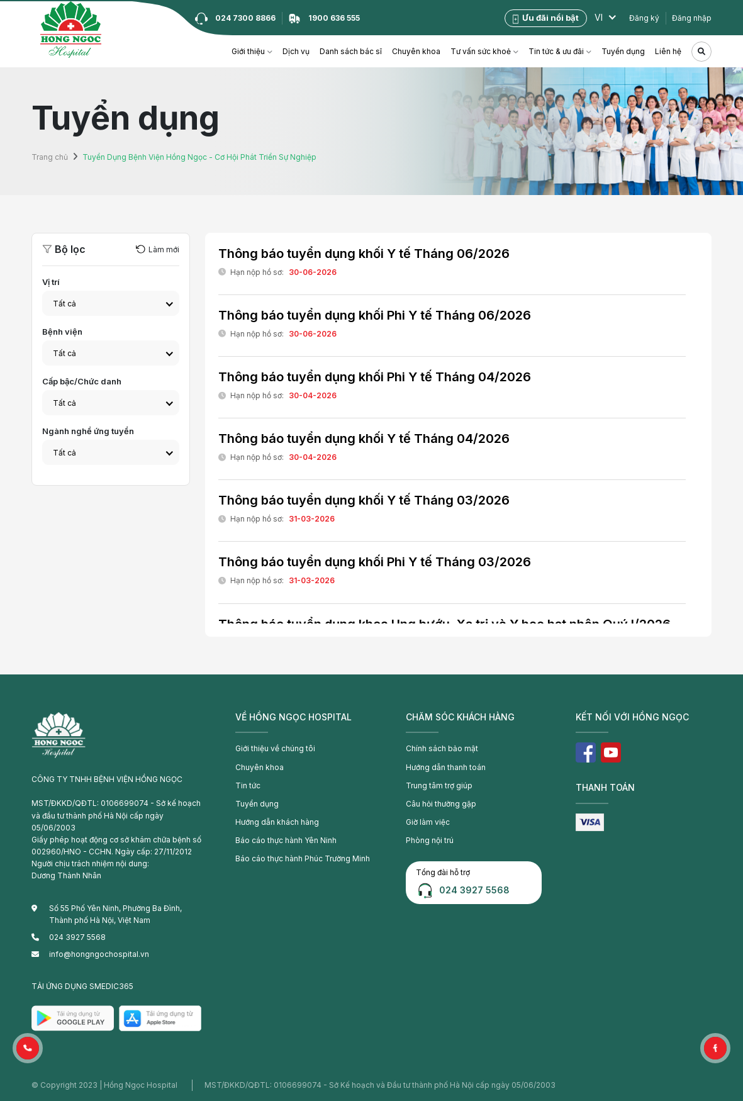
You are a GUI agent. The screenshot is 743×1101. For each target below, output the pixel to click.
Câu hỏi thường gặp (441, 803)
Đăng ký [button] (644, 18)
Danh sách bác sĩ (351, 51)
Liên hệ (668, 51)
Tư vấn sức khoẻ (480, 51)
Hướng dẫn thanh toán (446, 767)
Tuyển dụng (623, 51)
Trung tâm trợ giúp (439, 785)
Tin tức (247, 785)
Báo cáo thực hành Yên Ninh (286, 840)
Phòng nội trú (430, 840)
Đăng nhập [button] (692, 18)
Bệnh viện (62, 332)
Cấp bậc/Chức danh (81, 381)
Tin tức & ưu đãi (556, 51)
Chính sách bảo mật (442, 748)
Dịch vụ (296, 51)
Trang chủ (49, 157)
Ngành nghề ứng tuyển (88, 431)
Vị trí (51, 282)
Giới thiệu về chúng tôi (275, 748)
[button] (27, 1048)
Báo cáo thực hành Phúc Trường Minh (302, 858)
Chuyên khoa (416, 51)
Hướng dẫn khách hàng (277, 822)
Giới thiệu (248, 51)
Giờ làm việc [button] (428, 822)
